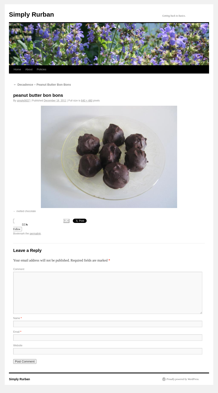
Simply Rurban (31, 14)
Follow (20, 227)
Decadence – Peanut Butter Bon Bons (42, 84)
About (29, 69)
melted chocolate (26, 211)
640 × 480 (87, 100)
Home (17, 69)
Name (17, 318)
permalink (35, 233)
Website (17, 345)
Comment (18, 269)
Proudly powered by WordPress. (182, 379)
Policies (41, 69)
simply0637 (23, 100)
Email (17, 331)
